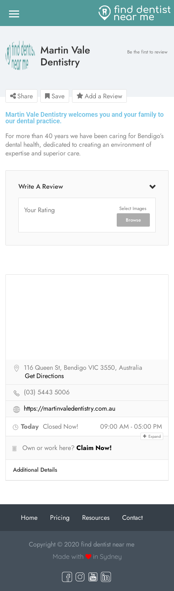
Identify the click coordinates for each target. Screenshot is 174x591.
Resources (96, 517)
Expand (152, 436)
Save (54, 96)
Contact (132, 517)
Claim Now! (94, 448)
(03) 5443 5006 (47, 393)
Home (29, 517)
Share (21, 96)
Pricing (60, 517)
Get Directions (44, 376)
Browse (133, 220)
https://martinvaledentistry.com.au (69, 409)
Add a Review (99, 96)
